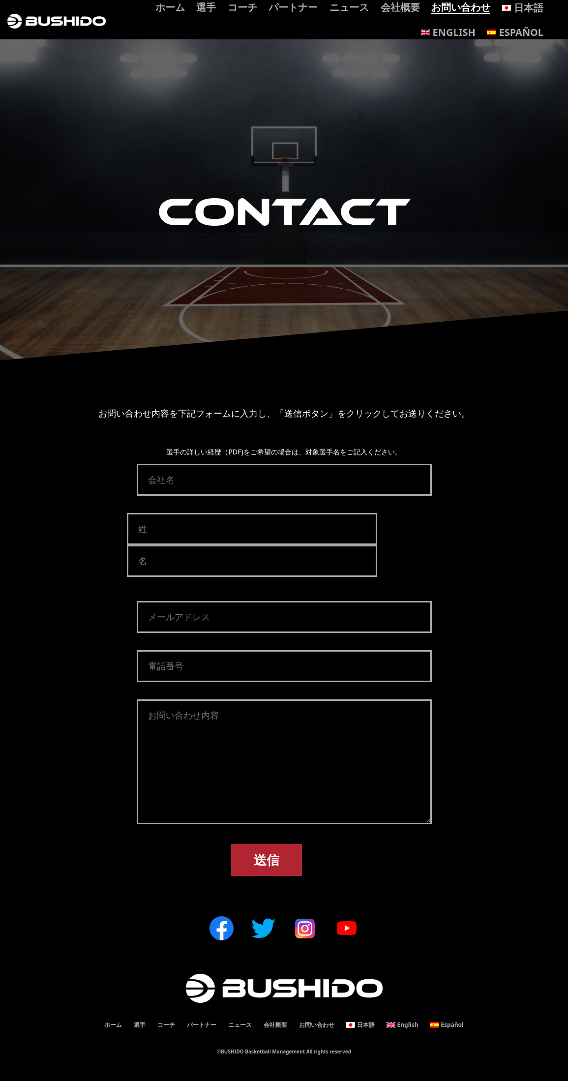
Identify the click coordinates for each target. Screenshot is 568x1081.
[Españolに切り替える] (515, 32)
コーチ (166, 1025)
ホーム (113, 1025)
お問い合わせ (316, 1025)
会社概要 (275, 1025)
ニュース (240, 1025)
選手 (140, 1025)
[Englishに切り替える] (448, 32)
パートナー (201, 1025)
